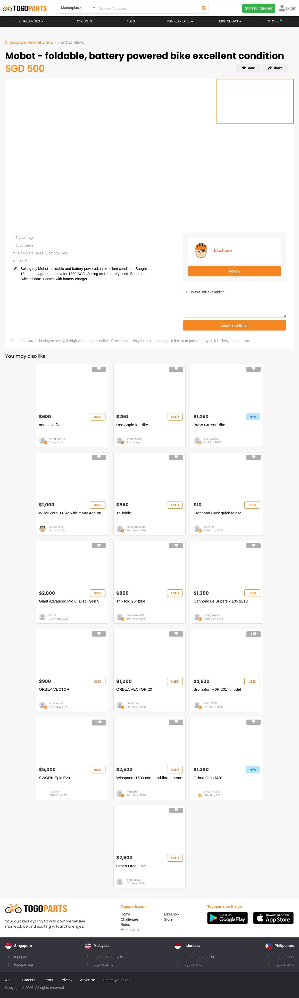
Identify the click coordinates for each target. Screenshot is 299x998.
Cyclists (84, 21)
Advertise (87, 980)
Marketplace (130, 930)
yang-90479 (57, 439)
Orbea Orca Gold (131, 866)
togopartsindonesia (199, 957)
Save (248, 68)
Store (168, 919)
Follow (234, 271)
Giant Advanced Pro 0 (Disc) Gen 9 (69, 601)
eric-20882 (211, 439)
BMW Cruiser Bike (209, 425)
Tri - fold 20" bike (130, 601)
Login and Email (234, 325)
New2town (223, 251)
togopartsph (284, 957)
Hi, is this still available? (234, 302)
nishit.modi (56, 703)
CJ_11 (52, 615)
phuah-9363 (212, 792)
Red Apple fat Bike (132, 425)
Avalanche (56, 527)
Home (125, 914)
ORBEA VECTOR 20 (134, 689)
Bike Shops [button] (230, 21)
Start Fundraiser (259, 8)
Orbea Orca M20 (208, 778)
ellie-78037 (210, 703)
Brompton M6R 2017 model (217, 689)
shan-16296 (134, 439)
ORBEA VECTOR (54, 689)
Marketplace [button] (180, 21)
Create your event (117, 980)
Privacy (66, 980)
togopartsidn (193, 964)
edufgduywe (212, 615)
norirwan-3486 (136, 527)
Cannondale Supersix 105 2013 (221, 601)
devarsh (209, 527)
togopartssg (23, 964)
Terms (48, 980)
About (10, 980)
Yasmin (54, 792)
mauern (132, 792)
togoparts (21, 957)
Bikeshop (171, 914)
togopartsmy (103, 964)
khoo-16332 (134, 880)
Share (275, 68)
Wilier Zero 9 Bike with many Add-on (70, 513)
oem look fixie (51, 425)
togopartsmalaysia (108, 957)
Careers (28, 980)
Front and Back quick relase (218, 513)
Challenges (31, 21)
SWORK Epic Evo (54, 778)
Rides (130, 21)
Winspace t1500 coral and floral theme (149, 778)
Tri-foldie (123, 513)
